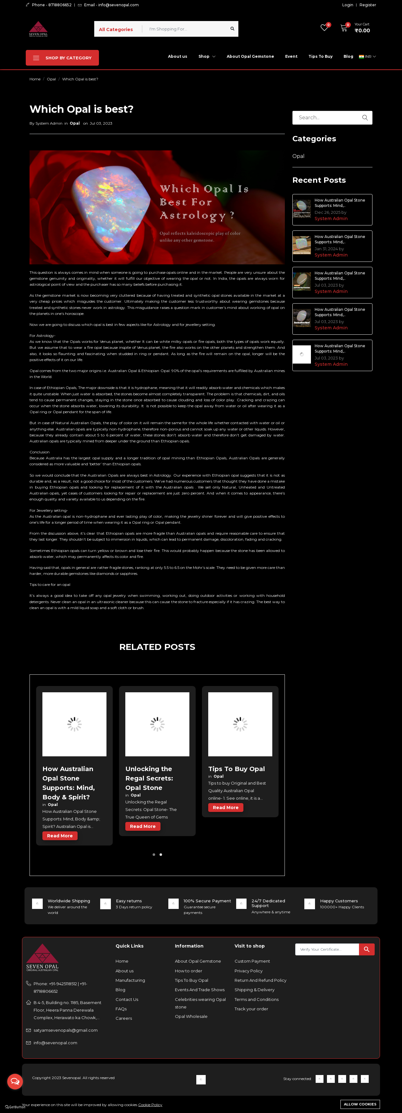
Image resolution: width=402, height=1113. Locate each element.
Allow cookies (360, 1104)
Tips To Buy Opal (236, 769)
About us (177, 56)
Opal (51, 79)
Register (368, 5)
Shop (207, 56)
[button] (353, 28)
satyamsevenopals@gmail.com (66, 1030)
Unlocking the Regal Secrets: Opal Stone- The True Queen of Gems (151, 809)
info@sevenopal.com (55, 1042)
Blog (348, 56)
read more (60, 836)
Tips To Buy (320, 56)
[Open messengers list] (15, 1081)
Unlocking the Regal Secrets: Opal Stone (149, 778)
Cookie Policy (150, 1104)
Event (291, 56)
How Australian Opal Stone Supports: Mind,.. (340, 203)
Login (347, 5)
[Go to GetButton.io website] (15, 1107)
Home (35, 79)
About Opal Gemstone (250, 56)
